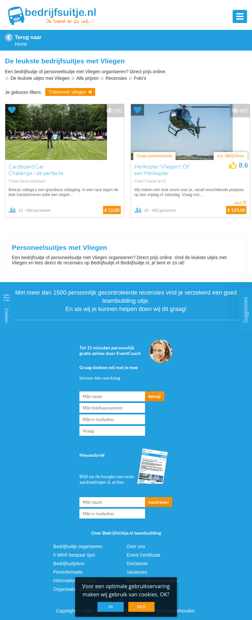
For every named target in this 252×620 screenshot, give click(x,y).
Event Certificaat (143, 555)
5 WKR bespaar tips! (74, 555)
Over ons (136, 546)
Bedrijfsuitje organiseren (77, 546)
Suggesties (245, 310)
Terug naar (28, 37)
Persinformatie (68, 572)
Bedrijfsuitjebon (69, 563)
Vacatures (137, 572)
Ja (110, 606)
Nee (141, 606)
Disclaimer (137, 563)
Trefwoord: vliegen (70, 92)
